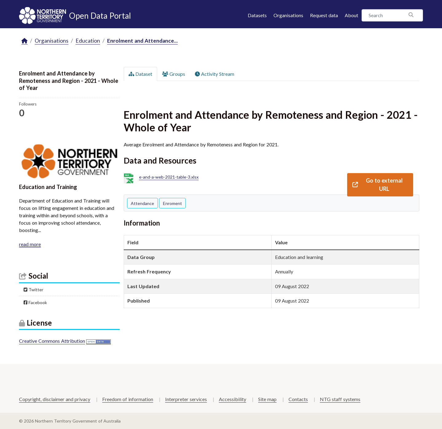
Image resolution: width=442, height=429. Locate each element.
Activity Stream (214, 74)
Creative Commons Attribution (52, 341)
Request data (324, 15)
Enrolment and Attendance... (142, 40)
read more (30, 244)
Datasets (257, 15)
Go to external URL (377, 184)
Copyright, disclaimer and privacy (54, 399)
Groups (173, 74)
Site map (267, 399)
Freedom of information (127, 399)
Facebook (35, 302)
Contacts (298, 399)
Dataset (140, 74)
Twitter (33, 289)
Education (88, 40)
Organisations (288, 15)
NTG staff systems (340, 399)
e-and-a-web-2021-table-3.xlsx (169, 177)
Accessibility (232, 399)
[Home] (24, 40)
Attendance (142, 203)
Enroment (172, 203)
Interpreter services (186, 399)
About (351, 15)
